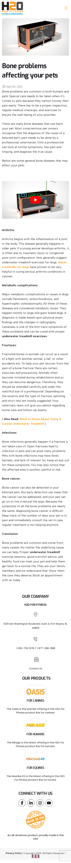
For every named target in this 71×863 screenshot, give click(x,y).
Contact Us (35, 668)
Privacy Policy (14, 853)
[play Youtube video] (35, 200)
